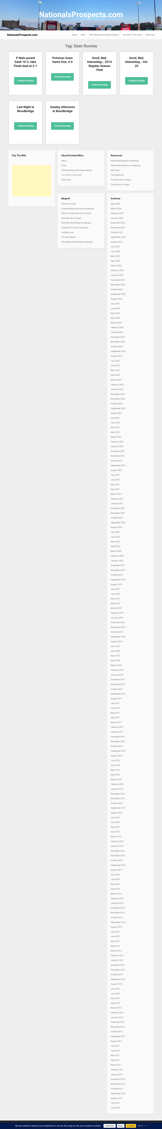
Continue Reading (25, 80)
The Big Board (117, 175)
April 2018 (115, 660)
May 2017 (115, 713)
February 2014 (117, 898)
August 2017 (116, 698)
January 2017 (117, 732)
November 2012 (118, 970)
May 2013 (115, 941)
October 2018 (117, 632)
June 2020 (115, 537)
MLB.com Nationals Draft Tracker (76, 213)
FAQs (83, 35)
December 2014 (118, 851)
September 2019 (118, 579)
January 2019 (117, 618)
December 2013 (118, 908)
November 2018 (118, 627)
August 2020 (116, 527)
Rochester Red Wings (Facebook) (76, 223)
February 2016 (117, 784)
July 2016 (115, 760)
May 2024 (115, 313)
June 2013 (115, 936)
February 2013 (117, 955)
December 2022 (118, 394)
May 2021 (115, 484)
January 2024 (117, 332)
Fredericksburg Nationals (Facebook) (77, 208)
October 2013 (117, 917)
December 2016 (118, 737)
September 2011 (118, 1036)
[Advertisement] (31, 181)
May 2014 (115, 884)
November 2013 (118, 912)
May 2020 (115, 541)
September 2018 (118, 637)
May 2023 (115, 370)
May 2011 (115, 1055)
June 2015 (115, 822)
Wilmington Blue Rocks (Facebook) (77, 242)
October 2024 (117, 289)
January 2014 (117, 903)
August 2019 (116, 584)
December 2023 (118, 337)
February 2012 (117, 1012)
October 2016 (117, 746)
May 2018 (115, 656)
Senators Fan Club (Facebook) (74, 227)
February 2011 (117, 1070)
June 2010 (115, 1108)
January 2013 (117, 960)
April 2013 (115, 946)
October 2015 (117, 803)
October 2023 (117, 346)
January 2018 (117, 675)
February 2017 (117, 727)
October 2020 (117, 518)
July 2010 (115, 1103)
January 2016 (117, 789)
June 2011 (115, 1051)
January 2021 (117, 503)
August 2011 (116, 1041)
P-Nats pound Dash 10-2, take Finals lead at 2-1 (25, 62)
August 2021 (116, 470)
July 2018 (115, 646)
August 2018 (116, 641)
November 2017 (118, 684)
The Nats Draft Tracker (121, 180)
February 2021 (117, 499)
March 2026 (116, 208)
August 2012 (116, 984)
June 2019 (115, 594)
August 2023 (116, 356)
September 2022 (118, 408)
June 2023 (115, 365)
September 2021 (118, 465)
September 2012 (118, 979)
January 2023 (117, 389)
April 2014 (115, 889)
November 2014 (118, 855)
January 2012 (117, 1017)
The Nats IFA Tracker (120, 184)
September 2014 (118, 865)
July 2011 (115, 1046)
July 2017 (115, 703)
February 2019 (117, 613)
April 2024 (115, 318)
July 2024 (115, 303)
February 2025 (117, 270)
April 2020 (115, 546)
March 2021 (116, 494)
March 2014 (116, 893)
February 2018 (117, 670)
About (74, 35)
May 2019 (115, 598)
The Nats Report (68, 237)
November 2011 (118, 1027)
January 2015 (117, 846)
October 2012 (117, 974)
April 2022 (115, 432)
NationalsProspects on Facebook (125, 165)
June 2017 (115, 708)
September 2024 (118, 294)
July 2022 (115, 418)
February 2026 (117, 213)
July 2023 (115, 361)
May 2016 (115, 770)
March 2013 (116, 951)
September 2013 (118, 922)
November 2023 (118, 342)
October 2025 (117, 232)
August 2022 (116, 413)
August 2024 (116, 299)
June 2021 (115, 480)
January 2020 (117, 561)
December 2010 (118, 1079)
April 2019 (115, 603)
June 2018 (115, 651)
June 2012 (115, 993)
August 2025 (116, 242)
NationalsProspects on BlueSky (125, 161)
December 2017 (118, 679)
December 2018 (118, 622)
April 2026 (115, 204)
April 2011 (115, 1060)
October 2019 (117, 575)
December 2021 (118, 451)
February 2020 (117, 556)
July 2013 (115, 932)
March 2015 (116, 836)
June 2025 (115, 251)
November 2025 (118, 227)
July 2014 (115, 874)
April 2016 (115, 775)
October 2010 (117, 1088)
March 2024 (116, 323)
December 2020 (118, 508)
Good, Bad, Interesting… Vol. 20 (136, 62)
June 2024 (115, 308)
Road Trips (150, 35)
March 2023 (116, 380)
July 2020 (115, 532)
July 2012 (115, 989)
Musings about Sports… (72, 218)
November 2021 (118, 456)
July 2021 (115, 475)
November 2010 (118, 1084)
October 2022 (117, 403)
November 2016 (118, 741)
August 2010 (116, 1098)
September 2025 (118, 237)
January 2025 (117, 275)
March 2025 (116, 266)
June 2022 (115, 422)
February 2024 (117, 327)
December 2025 (118, 223)
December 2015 (118, 794)
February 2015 (117, 841)
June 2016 (115, 765)
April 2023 (115, 375)
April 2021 (115, 489)
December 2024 (118, 280)
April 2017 (115, 717)
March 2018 (116, 665)
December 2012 (118, 965)
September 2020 (118, 522)
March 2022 (116, 437)
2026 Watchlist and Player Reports (104, 35)
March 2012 (116, 1008)
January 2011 (117, 1074)
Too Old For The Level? (132, 35)
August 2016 (116, 756)
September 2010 (118, 1093)
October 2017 (117, 689)
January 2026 (117, 218)
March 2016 (116, 779)
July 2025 (115, 246)
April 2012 (115, 1003)
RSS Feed (115, 170)
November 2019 (118, 570)
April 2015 (115, 832)
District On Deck (68, 204)
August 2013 (116, 927)
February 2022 (117, 442)
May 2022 (115, 427)
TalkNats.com (67, 232)
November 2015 (118, 798)
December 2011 (118, 1022)
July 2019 (115, 589)
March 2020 (116, 551)
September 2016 (118, 751)
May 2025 (115, 256)
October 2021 (117, 461)
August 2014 (116, 870)
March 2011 (116, 1065)
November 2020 (118, 513)
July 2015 (115, 817)
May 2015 (115, 827)
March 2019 (116, 608)
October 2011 (117, 1031)
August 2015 (116, 813)
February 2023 (117, 384)
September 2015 (118, 808)
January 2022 (117, 446)
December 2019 (118, 565)
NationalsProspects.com (81, 14)
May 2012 (115, 998)
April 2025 (115, 261)
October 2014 (117, 860)
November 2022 (118, 399)
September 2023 (118, 351)
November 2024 (118, 284)
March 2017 (116, 722)
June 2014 (115, 879)
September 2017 (118, 694)
